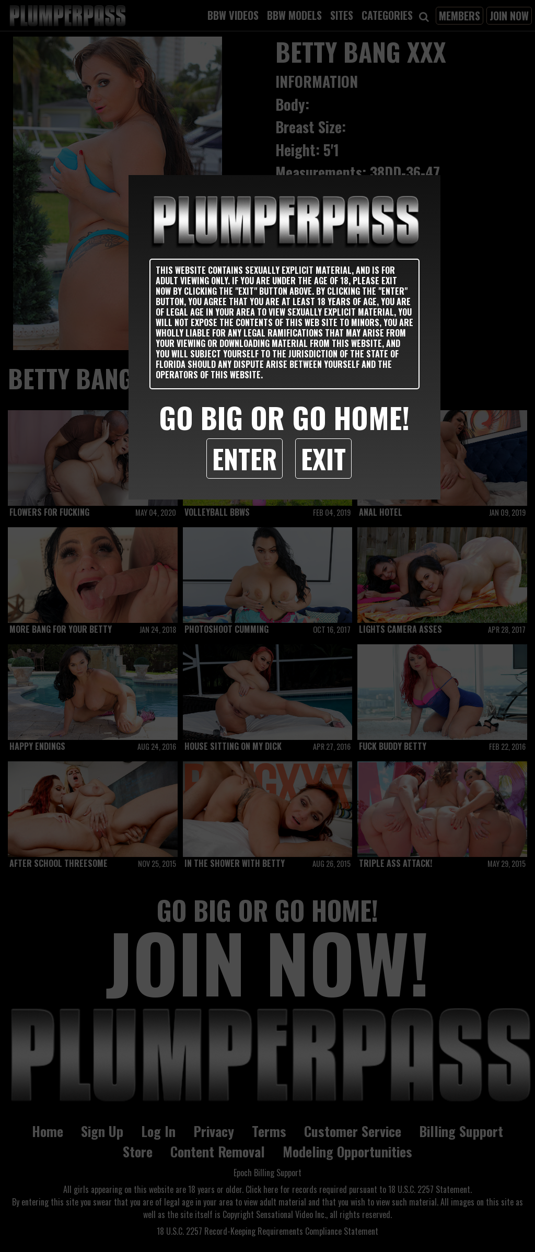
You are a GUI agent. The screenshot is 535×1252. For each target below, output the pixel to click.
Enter (244, 458)
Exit (323, 458)
